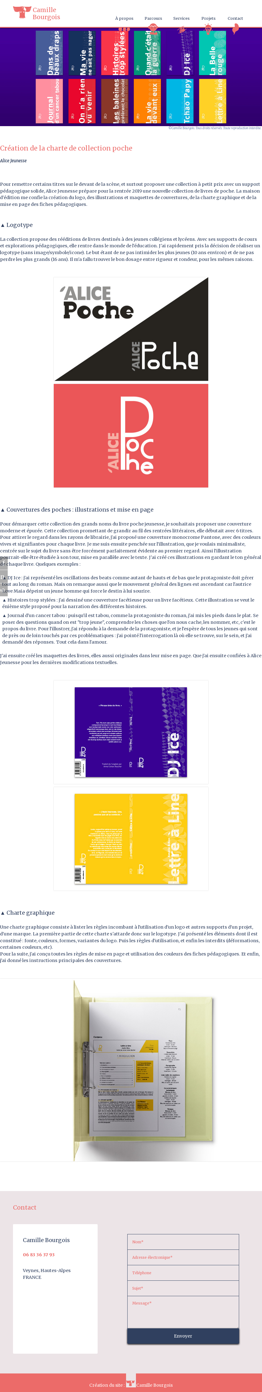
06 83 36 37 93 (39, 1255)
